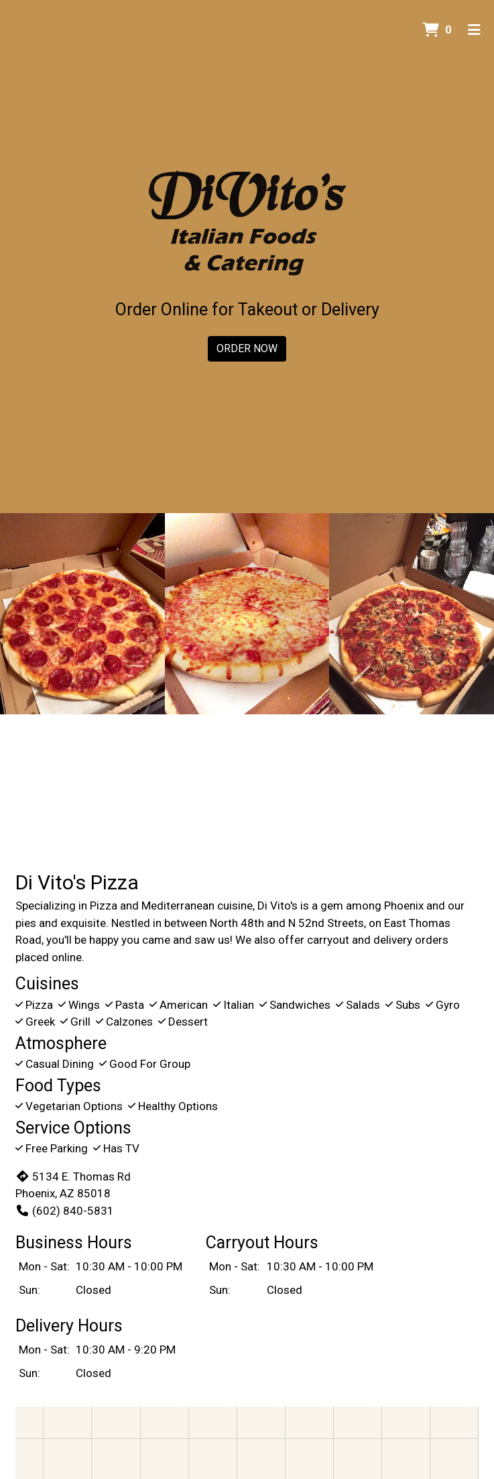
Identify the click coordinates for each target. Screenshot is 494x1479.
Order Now (247, 348)
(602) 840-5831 (64, 1210)
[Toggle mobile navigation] (474, 30)
